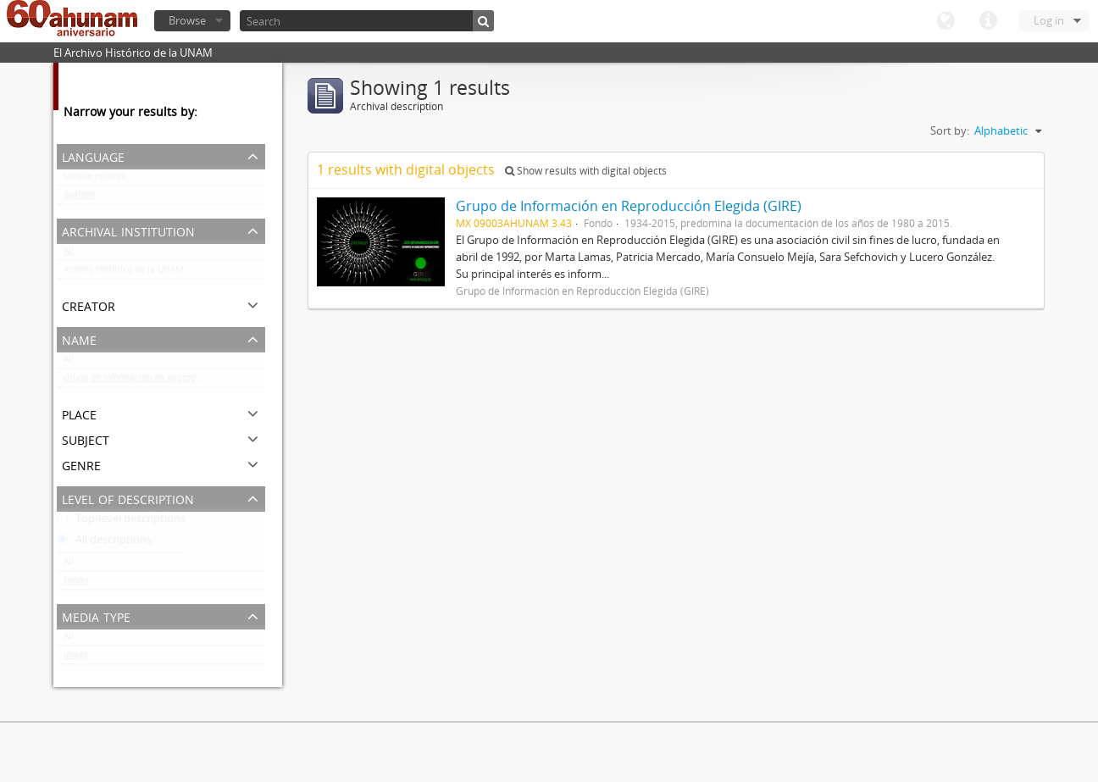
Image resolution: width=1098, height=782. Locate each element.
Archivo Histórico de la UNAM (123, 273)
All (69, 254)
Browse (187, 20)
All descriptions (104, 543)
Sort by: (949, 130)
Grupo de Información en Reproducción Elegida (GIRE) (164, 381)
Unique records (94, 180)
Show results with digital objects (586, 171)
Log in (1049, 20)
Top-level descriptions (121, 522)
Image (76, 658)
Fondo (76, 584)
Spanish (79, 198)
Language (945, 21)
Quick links (988, 21)
